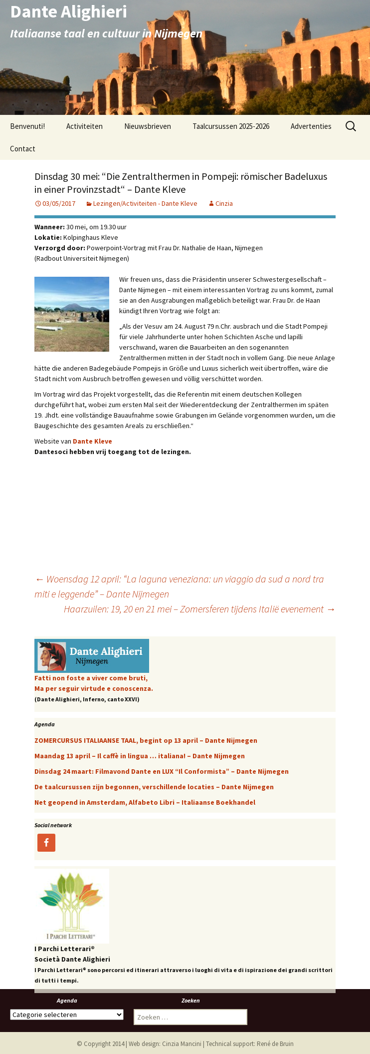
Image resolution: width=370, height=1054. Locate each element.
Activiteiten (84, 126)
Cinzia (224, 203)
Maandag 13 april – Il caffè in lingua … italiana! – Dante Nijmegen (139, 755)
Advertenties (311, 126)
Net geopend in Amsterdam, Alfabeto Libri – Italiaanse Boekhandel (144, 802)
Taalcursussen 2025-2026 (230, 126)
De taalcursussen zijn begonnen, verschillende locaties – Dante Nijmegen (154, 786)
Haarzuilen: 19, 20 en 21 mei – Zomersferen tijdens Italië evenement (200, 608)
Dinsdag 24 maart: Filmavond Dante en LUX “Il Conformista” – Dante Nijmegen (161, 771)
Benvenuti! (27, 126)
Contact (22, 148)
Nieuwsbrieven (147, 126)
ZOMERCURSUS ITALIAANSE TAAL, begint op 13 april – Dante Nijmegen (145, 740)
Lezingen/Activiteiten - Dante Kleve (145, 203)
